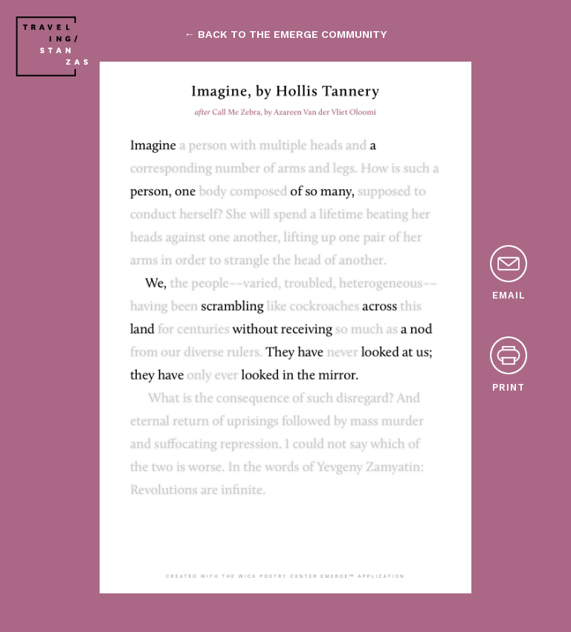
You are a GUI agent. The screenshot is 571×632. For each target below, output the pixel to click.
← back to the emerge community (285, 34)
